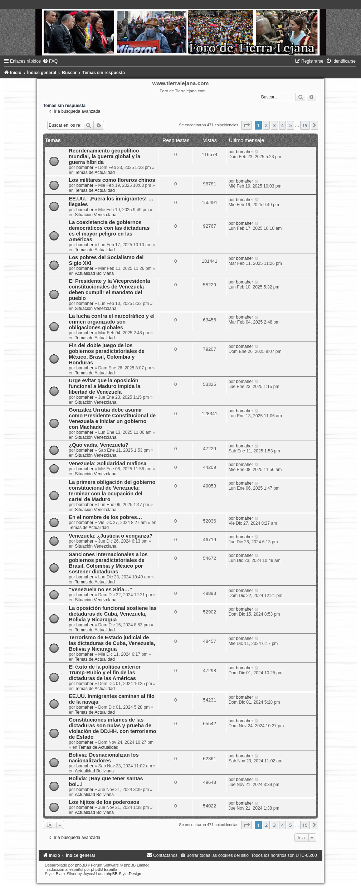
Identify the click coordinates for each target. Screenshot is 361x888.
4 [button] (282, 125)
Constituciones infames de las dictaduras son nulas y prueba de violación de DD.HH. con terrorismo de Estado (112, 728)
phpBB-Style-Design (123, 874)
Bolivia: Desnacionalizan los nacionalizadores (103, 757)
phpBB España (104, 869)
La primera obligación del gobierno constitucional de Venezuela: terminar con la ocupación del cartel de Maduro (112, 490)
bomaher (84, 167)
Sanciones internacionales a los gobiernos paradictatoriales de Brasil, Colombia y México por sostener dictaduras (108, 563)
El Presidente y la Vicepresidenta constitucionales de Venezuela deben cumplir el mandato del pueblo (109, 289)
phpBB (81, 865)
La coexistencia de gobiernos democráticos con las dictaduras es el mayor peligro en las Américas (109, 230)
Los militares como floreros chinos (112, 180)
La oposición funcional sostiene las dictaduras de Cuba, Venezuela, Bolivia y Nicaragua (112, 613)
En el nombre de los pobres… (105, 517)
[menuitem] (50, 61)
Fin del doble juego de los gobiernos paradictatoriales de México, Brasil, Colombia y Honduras (106, 354)
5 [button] (290, 125)
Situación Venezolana (95, 214)
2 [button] (266, 125)
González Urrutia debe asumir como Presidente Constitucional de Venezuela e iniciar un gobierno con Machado (112, 418)
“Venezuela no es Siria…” (100, 589)
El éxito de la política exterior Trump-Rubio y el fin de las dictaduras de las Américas (105, 672)
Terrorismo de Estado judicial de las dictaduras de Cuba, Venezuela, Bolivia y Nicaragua (112, 643)
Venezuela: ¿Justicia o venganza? (110, 536)
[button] (246, 125)
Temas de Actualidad (95, 172)
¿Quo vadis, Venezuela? (98, 445)
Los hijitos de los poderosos (104, 802)
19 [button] (305, 125)
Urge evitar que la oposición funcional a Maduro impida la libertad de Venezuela (104, 386)
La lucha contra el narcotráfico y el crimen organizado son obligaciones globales (112, 321)
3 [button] (274, 125)
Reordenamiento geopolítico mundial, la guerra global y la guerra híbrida (104, 156)
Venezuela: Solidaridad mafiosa (107, 463)
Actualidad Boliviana (94, 273)
